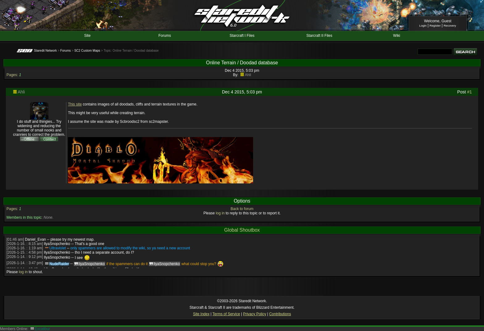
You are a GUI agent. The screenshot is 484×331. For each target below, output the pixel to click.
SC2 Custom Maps (87, 50)
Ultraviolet (57, 248)
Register (435, 25)
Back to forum (242, 209)
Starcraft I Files (242, 35)
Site (87, 35)
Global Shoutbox (242, 230)
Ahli (248, 75)
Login (422, 25)
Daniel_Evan (35, 239)
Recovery (450, 25)
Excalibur (42, 329)
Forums (164, 35)
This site (75, 104)
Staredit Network (45, 50)
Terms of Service (226, 314)
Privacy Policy (254, 314)
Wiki (396, 35)
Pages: (12, 75)
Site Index (201, 314)
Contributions (280, 314)
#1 (469, 91)
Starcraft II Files (319, 35)
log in (220, 213)
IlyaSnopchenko (57, 244)
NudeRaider (59, 264)
